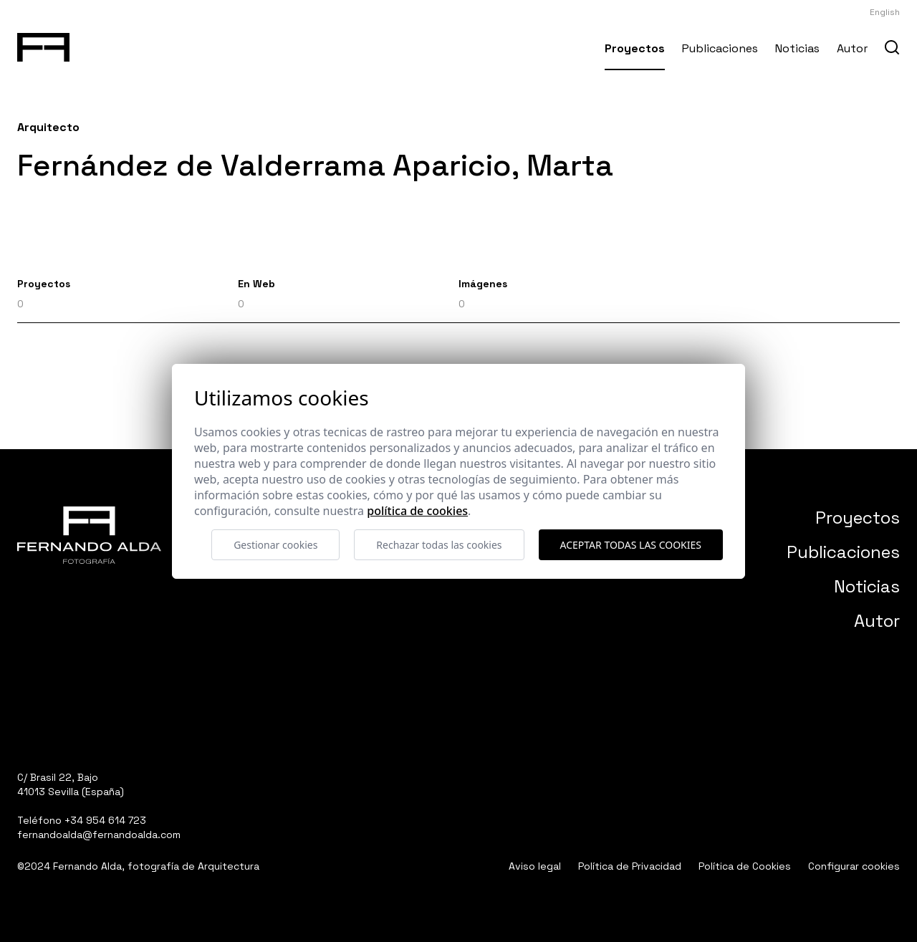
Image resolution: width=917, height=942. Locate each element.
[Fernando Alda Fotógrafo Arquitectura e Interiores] (43, 44)
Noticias (797, 48)
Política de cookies (417, 511)
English (885, 12)
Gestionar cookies (275, 545)
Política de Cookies (744, 866)
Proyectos (635, 48)
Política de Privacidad (629, 866)
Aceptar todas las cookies (630, 545)
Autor (852, 48)
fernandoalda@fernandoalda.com (99, 834)
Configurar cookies (854, 866)
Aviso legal (535, 866)
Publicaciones (720, 48)
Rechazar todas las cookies (438, 545)
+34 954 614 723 (105, 820)
